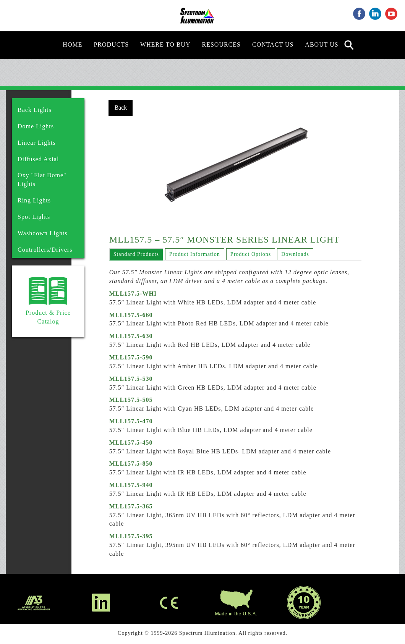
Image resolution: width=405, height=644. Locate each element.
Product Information (194, 254)
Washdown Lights (43, 233)
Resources (221, 44)
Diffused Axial (38, 159)
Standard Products (136, 254)
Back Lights (35, 110)
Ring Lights (34, 200)
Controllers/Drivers (45, 249)
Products (111, 44)
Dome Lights (36, 126)
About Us (321, 44)
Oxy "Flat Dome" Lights (42, 179)
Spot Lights (34, 217)
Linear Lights (37, 142)
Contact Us (272, 44)
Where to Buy (165, 44)
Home (72, 44)
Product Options (250, 254)
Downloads (295, 254)
